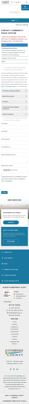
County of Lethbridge (6, 2)
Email (3, 61)
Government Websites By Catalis (14, 401)
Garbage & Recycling (10, 269)
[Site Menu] (14, 20)
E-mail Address (5, 147)
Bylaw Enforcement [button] (8, 96)
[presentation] (13, 187)
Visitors (15, 337)
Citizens (15, 324)
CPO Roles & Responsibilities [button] (11, 91)
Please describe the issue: (8, 155)
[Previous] (1, 206)
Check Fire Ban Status (10, 281)
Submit (4, 192)
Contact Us (7, 252)
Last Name (4, 131)
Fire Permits (7, 258)
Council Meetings (9, 275)
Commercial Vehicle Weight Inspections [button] (10, 108)
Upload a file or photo (7, 165)
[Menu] (26, 2)
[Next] (27, 206)
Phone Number (5, 139)
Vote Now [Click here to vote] (11, 241)
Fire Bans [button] (5, 102)
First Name (4, 123)
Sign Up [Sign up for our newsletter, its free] (11, 222)
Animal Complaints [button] (8, 114)
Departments (15, 332)
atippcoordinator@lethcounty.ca (8, 86)
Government (15, 334)
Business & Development (14, 328)
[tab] (14, 91)
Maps (5, 264)
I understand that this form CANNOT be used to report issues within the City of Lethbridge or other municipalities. (14, 179)
